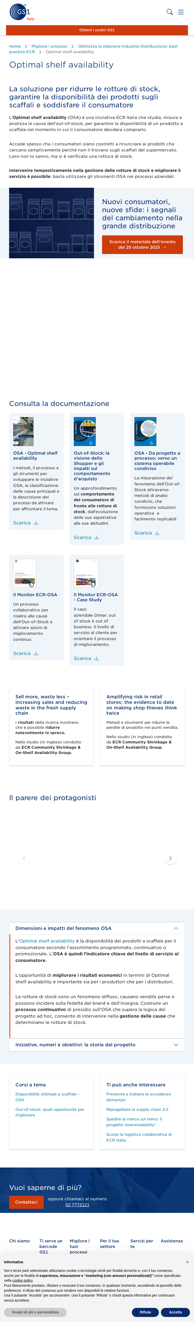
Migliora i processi (49, 46)
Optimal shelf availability (47, 940)
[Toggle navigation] (181, 12)
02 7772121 (77, 1204)
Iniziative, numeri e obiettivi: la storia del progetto (75, 1044)
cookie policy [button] (22, 1280)
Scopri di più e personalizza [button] (35, 1312)
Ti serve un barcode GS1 (50, 1246)
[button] (170, 858)
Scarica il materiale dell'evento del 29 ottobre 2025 (142, 244)
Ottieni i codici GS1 (97, 30)
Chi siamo (19, 1241)
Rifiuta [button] (145, 1312)
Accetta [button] (175, 1312)
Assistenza (172, 1241)
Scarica (25, 522)
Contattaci (26, 1202)
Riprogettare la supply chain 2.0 (137, 1109)
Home (15, 46)
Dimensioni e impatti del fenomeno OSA (63, 928)
